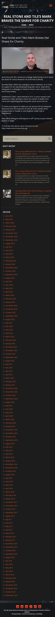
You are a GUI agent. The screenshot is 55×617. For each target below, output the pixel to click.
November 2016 (10, 547)
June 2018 (8, 481)
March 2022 (8, 337)
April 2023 (8, 292)
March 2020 (8, 419)
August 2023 (9, 278)
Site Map (39, 614)
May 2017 (8, 526)
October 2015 (9, 592)
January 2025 (9, 230)
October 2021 (9, 354)
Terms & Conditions (28, 614)
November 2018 (10, 468)
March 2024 (8, 257)
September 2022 (10, 316)
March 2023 (8, 295)
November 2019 (10, 433)
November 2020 (10, 392)
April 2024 (8, 254)
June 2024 (8, 250)
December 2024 (10, 233)
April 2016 (8, 571)
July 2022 (7, 323)
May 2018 (8, 485)
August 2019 (9, 443)
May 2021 (8, 371)
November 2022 (10, 309)
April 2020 (8, 416)
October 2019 (9, 437)
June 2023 (8, 285)
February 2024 (9, 261)
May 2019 (8, 450)
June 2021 (8, 368)
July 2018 (7, 478)
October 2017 (9, 509)
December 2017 (10, 502)
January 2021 (9, 385)
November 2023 (10, 268)
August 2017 (9, 516)
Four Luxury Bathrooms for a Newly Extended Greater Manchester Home (33, 152)
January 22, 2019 (32, 71)
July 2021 (7, 364)
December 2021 (10, 347)
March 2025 (8, 223)
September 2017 (10, 512)
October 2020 (9, 395)
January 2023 (9, 302)
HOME (23, 25)
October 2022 (9, 312)
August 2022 (9, 319)
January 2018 (9, 499)
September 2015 (10, 595)
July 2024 (7, 247)
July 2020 (7, 406)
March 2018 (8, 492)
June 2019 (8, 447)
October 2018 (9, 471)
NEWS (31, 25)
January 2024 (9, 264)
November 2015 (10, 588)
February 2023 (9, 299)
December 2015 (10, 585)
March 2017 (8, 533)
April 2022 (8, 333)
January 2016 (9, 581)
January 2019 (9, 461)
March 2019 (8, 457)
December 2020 (10, 388)
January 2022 (9, 343)
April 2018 (8, 488)
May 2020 (8, 412)
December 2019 (10, 430)
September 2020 (10, 399)
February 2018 (9, 495)
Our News (44, 71)
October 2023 (9, 271)
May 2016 (8, 568)
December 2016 (10, 543)
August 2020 (9, 402)
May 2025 (8, 219)
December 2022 (10, 305)
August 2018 (9, 475)
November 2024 (10, 236)
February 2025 (9, 226)
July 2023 (7, 281)
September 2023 (10, 274)
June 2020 (8, 409)
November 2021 (10, 350)
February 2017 (9, 537)
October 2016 (9, 550)
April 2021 (8, 374)
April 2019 (8, 454)
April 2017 (8, 530)
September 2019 (10, 440)
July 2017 (7, 519)
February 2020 (9, 423)
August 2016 (9, 557)
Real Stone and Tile (12, 71)
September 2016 (10, 554)
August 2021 (9, 361)
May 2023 (8, 288)
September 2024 (10, 240)
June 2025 (8, 216)
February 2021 (9, 381)
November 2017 (10, 506)
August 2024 (9, 243)
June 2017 (8, 523)
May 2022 (8, 330)
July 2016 (7, 561)
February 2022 (9, 340)
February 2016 (9, 578)
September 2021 (10, 357)
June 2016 (8, 564)
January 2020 (9, 426)
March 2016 (8, 575)
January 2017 (9, 540)
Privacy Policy (16, 614)
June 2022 (8, 326)
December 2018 (10, 464)
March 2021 (8, 378)
